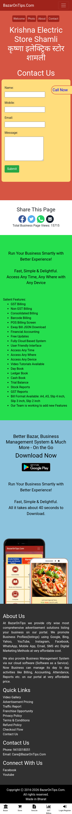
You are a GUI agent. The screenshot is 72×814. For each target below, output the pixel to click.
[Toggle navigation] (63, 5)
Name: (9, 88)
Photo (31, 18)
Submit (12, 169)
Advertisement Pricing (18, 702)
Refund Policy (12, 725)
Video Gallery (12, 697)
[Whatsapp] (41, 219)
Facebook (9, 770)
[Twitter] (31, 219)
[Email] (50, 219)
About (42, 18)
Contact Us (10, 734)
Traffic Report (12, 706)
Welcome (19, 18)
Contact (53, 18)
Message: (11, 133)
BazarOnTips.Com (18, 5)
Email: (9, 118)
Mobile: (10, 103)
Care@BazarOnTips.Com (29, 754)
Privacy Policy (12, 716)
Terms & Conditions (16, 720)
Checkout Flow (13, 729)
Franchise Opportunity (18, 711)
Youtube (8, 775)
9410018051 (21, 750)
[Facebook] (22, 219)
